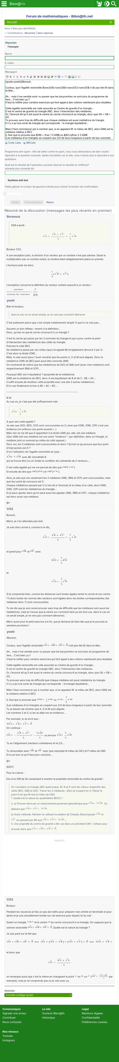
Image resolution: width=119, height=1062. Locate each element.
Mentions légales (92, 1013)
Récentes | (31, 33)
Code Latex (14, 142)
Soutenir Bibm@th (53, 1013)
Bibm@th (17, 3)
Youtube (7, 1035)
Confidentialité (91, 1017)
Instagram (8, 1040)
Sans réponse (45, 33)
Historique (48, 1017)
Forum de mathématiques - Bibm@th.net (59, 16)
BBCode (31, 142)
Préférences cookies (94, 1022)
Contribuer (9, 1017)
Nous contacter (12, 1022)
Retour (50, 202)
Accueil (12, 22)
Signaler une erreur (14, 1013)
